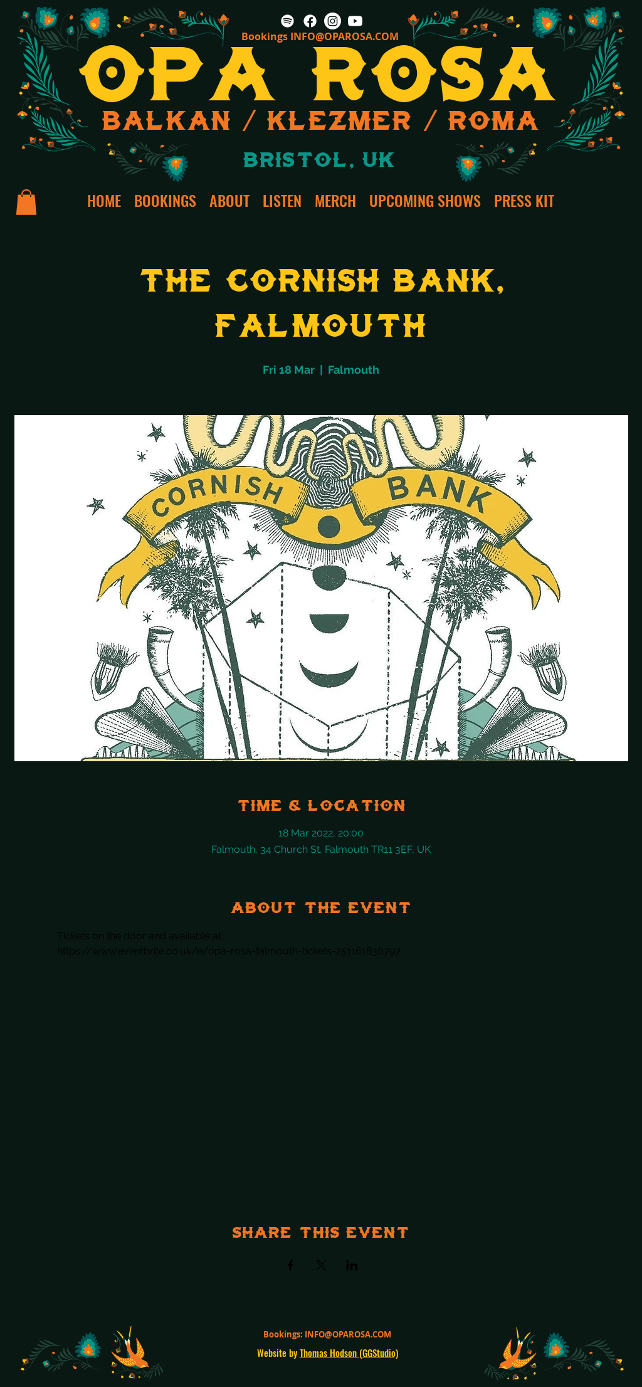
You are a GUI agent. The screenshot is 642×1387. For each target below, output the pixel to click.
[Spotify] (287, 21)
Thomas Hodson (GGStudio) (349, 1352)
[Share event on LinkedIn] (352, 1265)
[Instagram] (332, 21)
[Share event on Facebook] (291, 1265)
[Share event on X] (321, 1265)
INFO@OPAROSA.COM (344, 36)
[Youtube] (355, 21)
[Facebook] (310, 21)
